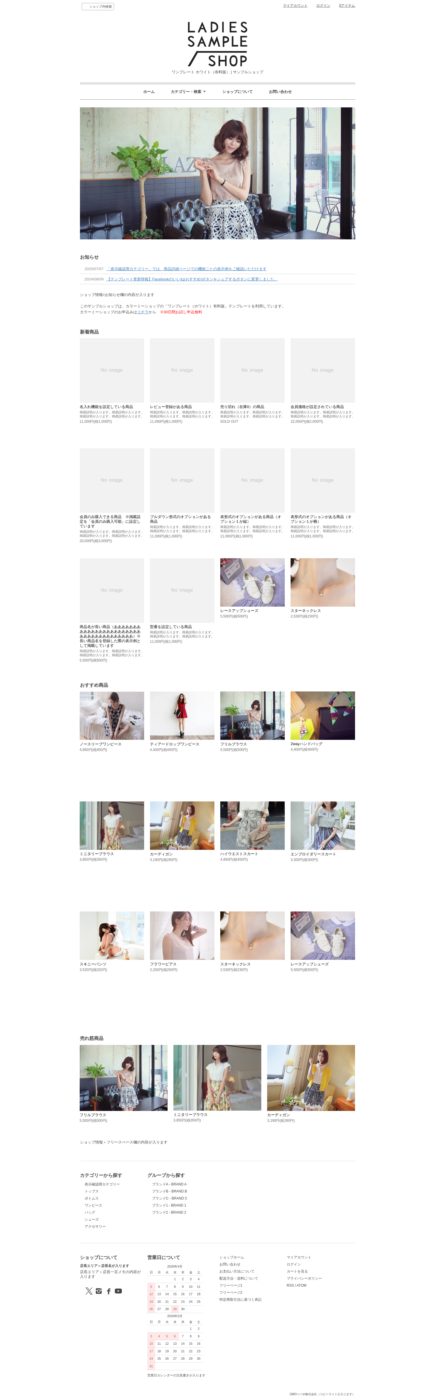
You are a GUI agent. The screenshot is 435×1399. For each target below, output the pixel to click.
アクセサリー (95, 1226)
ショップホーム (231, 1257)
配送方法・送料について (238, 1278)
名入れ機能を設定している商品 (106, 407)
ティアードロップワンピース (174, 744)
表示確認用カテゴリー (102, 1184)
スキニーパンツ (93, 964)
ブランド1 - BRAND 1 (169, 1205)
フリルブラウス (233, 744)
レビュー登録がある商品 (171, 407)
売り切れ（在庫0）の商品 (242, 407)
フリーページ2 (231, 1292)
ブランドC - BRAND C (169, 1198)
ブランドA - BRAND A (169, 1184)
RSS (290, 1285)
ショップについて (237, 91)
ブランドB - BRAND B (169, 1191)
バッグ (90, 1212)
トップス (92, 1191)
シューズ (92, 1219)
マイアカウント (295, 6)
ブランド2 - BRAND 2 (169, 1212)
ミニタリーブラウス (97, 854)
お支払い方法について (237, 1271)
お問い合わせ (280, 91)
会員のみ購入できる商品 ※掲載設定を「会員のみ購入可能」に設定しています (110, 521)
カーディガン (161, 854)
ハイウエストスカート (239, 854)
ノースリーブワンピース (101, 744)
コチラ (143, 312)
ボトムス (92, 1198)
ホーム (149, 91)
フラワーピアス (163, 964)
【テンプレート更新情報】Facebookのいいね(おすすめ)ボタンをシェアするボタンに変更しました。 (192, 279)
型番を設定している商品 (171, 627)
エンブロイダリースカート (313, 854)
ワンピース (93, 1205)
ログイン (323, 6)
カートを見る (297, 1271)
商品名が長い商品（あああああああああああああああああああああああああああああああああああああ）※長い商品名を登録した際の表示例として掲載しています (110, 636)
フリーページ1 (231, 1285)
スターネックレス (306, 610)
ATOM (301, 1285)
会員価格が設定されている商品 (317, 407)
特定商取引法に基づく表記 (240, 1299)
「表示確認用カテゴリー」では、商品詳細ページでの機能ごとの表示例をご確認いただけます (187, 269)
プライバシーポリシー (304, 1278)
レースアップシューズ (239, 610)
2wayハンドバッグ (306, 744)
